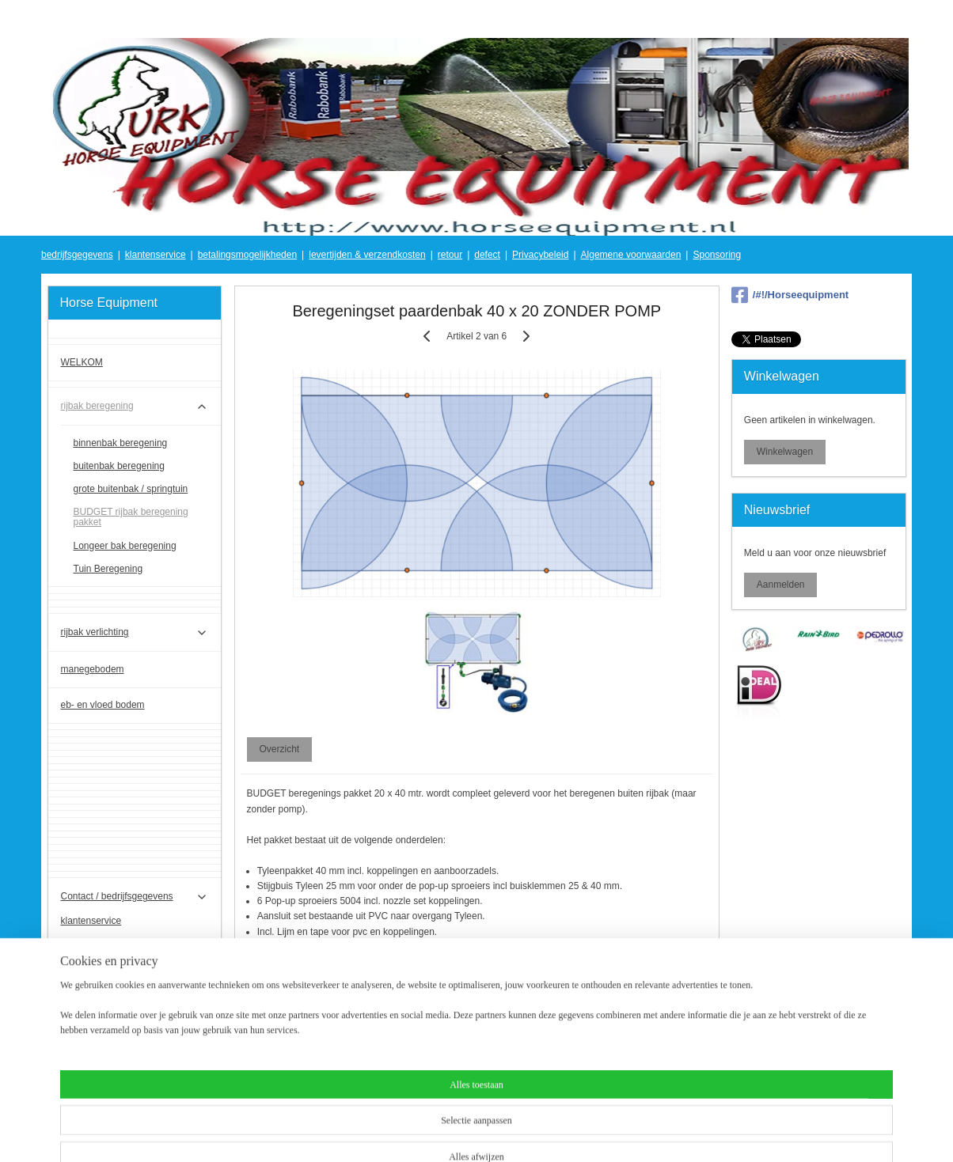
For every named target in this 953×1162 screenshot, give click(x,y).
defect (487, 254)
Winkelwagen (785, 451)
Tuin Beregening (108, 568)
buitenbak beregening (119, 465)
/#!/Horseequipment (790, 295)
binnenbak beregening (121, 443)
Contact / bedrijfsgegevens (135, 897)
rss (463, 1132)
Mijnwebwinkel (637, 1132)
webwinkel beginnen (515, 1132)
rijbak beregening (135, 406)
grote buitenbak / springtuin (131, 488)
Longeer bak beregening (125, 545)
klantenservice (155, 254)
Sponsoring (717, 254)
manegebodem (92, 669)
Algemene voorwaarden (631, 254)
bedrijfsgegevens (77, 254)
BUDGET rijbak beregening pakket (131, 517)
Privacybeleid (540, 254)
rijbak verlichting (135, 632)
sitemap (435, 1132)
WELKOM (82, 362)
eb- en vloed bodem (103, 704)
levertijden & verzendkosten (367, 254)
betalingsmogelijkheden (247, 254)
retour (450, 254)
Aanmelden (781, 584)
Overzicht (279, 749)
